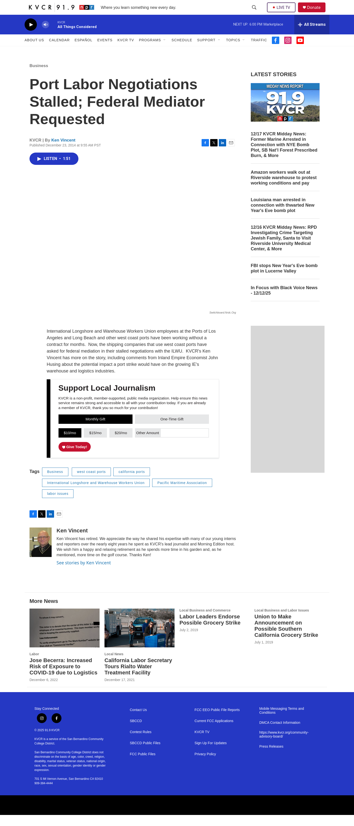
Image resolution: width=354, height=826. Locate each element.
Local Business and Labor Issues (281, 621)
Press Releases (271, 757)
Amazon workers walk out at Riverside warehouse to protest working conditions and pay (284, 189)
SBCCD (136, 732)
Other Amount (147, 444)
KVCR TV (126, 51)
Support (206, 51)
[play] (31, 36)
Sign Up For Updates (210, 754)
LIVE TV (282, 13)
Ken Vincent (63, 151)
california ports (131, 483)
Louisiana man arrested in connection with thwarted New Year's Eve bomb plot (282, 216)
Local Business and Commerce (205, 621)
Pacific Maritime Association (182, 494)
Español (83, 51)
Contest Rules (140, 743)
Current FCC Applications (213, 732)
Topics (233, 51)
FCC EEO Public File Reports (217, 721)
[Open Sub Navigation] (165, 51)
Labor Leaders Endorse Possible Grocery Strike (209, 631)
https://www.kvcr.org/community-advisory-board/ (284, 745)
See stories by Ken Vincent (84, 574)
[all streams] (311, 35)
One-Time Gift (172, 430)
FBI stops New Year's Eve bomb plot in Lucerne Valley (284, 279)
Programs (150, 51)
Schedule (182, 51)
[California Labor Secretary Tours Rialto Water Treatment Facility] (139, 639)
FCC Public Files (142, 765)
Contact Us (138, 721)
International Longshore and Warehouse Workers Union (96, 494)
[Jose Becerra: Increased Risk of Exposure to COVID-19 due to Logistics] (65, 639)
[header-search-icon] (254, 13)
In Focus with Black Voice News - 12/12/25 (284, 301)
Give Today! (74, 458)
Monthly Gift (95, 430)
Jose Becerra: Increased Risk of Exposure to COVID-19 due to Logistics (63, 677)
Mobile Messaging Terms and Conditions (281, 722)
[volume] (45, 35)
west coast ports (91, 483)
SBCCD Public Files (145, 754)
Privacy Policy (205, 765)
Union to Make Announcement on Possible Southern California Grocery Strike (286, 637)
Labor (34, 665)
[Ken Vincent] (41, 553)
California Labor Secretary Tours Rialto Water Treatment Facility (138, 677)
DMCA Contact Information (279, 734)
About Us (34, 51)
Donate (316, 12)
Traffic (259, 51)
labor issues (58, 505)
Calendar (59, 51)
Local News (113, 665)
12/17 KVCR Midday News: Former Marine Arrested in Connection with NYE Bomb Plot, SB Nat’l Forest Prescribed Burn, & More (284, 155)
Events (105, 51)
